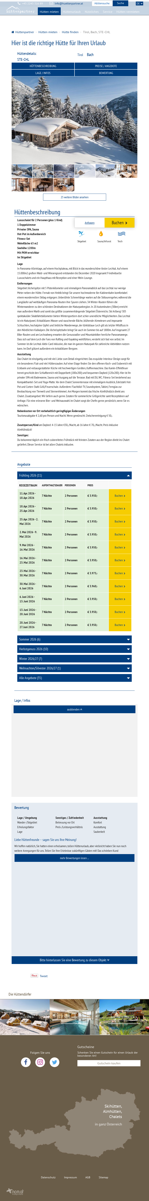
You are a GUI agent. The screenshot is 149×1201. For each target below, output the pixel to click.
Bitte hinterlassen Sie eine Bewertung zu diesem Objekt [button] (74, 960)
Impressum (70, 1177)
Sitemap (103, 1177)
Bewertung (106, 73)
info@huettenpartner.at (69, 3)
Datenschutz (48, 1177)
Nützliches (92, 17)
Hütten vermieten (127, 17)
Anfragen (89, 223)
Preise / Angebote (106, 66)
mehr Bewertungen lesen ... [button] (74, 858)
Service (107, 17)
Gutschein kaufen (108, 1063)
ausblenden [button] (74, 709)
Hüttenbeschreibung (43, 66)
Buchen (119, 223)
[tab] (74, 709)
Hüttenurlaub (72, 17)
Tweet (44, 976)
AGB (87, 1177)
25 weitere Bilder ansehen (74, 197)
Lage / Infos (43, 73)
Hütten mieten (49, 17)
